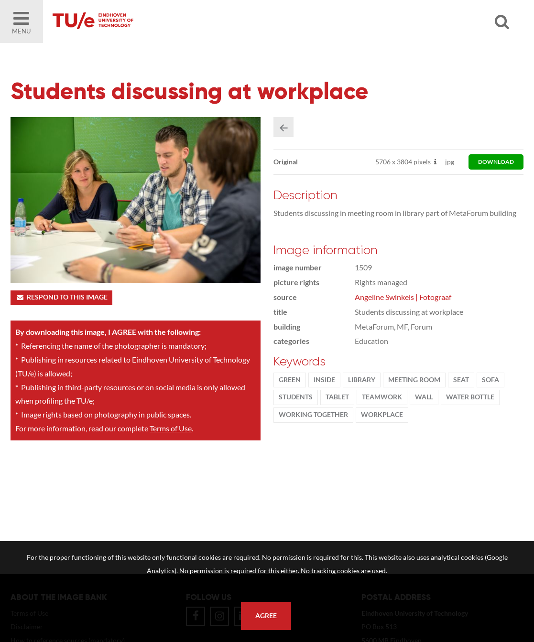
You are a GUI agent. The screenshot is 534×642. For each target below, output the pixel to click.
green (291, 381)
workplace (383, 416)
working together (314, 416)
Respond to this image (61, 298)
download (496, 163)
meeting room (415, 381)
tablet (338, 398)
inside (325, 381)
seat (462, 381)
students (297, 398)
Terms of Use (171, 429)
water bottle (471, 398)
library (362, 381)
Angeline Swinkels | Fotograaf (404, 298)
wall (425, 398)
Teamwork (383, 398)
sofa (491, 381)
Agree (266, 616)
